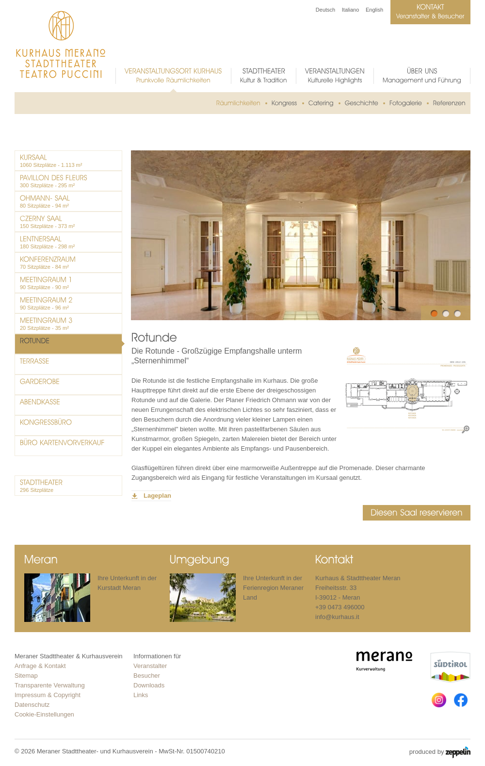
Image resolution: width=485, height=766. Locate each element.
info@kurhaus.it (337, 616)
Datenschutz (32, 704)
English (374, 10)
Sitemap (26, 675)
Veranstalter (150, 665)
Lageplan (157, 495)
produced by (439, 752)
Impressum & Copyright (48, 695)
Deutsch (325, 10)
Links (140, 695)
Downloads (148, 685)
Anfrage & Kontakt (40, 665)
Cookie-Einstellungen (44, 714)
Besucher (146, 675)
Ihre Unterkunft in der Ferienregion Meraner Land (273, 587)
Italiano (350, 10)
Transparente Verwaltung (50, 685)
